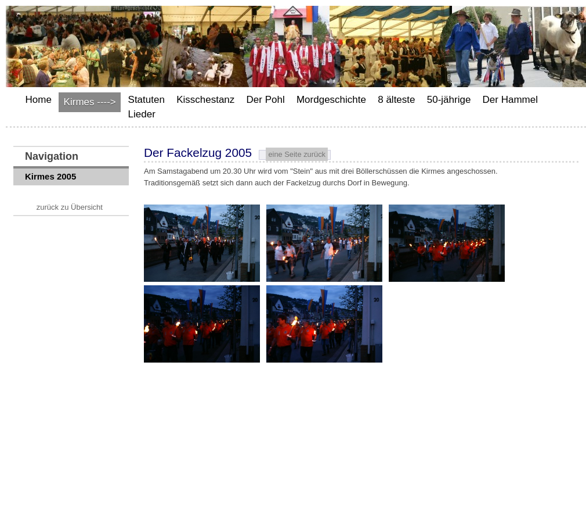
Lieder (141, 114)
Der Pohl (266, 99)
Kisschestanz (205, 99)
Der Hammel (510, 99)
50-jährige (449, 99)
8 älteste (396, 99)
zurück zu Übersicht (70, 207)
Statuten (146, 99)
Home (39, 99)
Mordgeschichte (331, 99)
